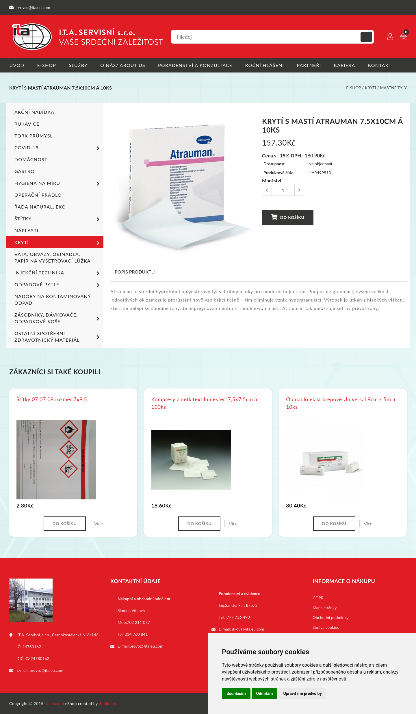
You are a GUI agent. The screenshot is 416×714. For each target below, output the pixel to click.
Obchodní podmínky (331, 617)
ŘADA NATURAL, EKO (40, 206)
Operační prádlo (38, 195)
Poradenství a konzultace (196, 65)
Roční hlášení (265, 65)
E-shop (46, 65)
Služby (78, 65)
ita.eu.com (54, 703)
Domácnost (30, 159)
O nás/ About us (123, 65)
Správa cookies (326, 627)
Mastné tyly (393, 87)
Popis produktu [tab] (135, 271)
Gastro (24, 171)
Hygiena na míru (57, 184)
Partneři (310, 65)
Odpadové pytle (57, 285)
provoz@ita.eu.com (46, 670)
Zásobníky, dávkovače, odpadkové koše (57, 318)
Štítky (57, 219)
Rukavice (27, 124)
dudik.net (108, 703)
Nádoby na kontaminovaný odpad (52, 299)
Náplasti (26, 230)
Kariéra (345, 65)
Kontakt (381, 65)
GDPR (318, 597)
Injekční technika (57, 273)
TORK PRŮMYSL (33, 135)
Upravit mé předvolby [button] (302, 693)
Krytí (370, 87)
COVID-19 (57, 148)
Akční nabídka (34, 112)
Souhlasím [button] (236, 693)
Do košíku (287, 216)
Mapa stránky (325, 607)
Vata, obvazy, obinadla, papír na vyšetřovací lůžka (52, 257)
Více (98, 523)
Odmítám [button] (264, 693)
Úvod (16, 65)
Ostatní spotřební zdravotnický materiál (57, 336)
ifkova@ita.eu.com (248, 628)
